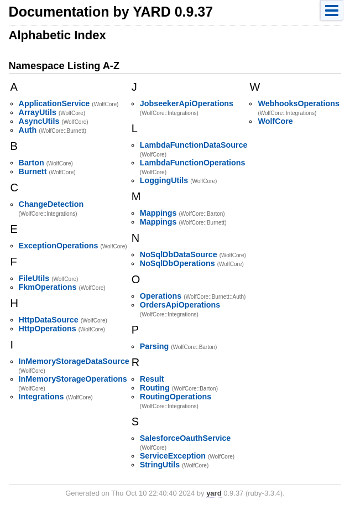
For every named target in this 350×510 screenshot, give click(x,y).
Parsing (154, 346)
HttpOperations (47, 328)
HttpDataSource (49, 319)
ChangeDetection (51, 204)
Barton (31, 162)
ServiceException (173, 455)
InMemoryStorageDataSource (74, 361)
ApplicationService (54, 103)
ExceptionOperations (58, 245)
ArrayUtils (37, 112)
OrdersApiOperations (180, 304)
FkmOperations (48, 287)
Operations (160, 296)
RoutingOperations (175, 396)
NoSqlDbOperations (177, 263)
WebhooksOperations (298, 103)
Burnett (33, 171)
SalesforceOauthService (185, 438)
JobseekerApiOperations (186, 103)
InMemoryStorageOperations (73, 378)
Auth (28, 130)
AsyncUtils (39, 121)
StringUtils (160, 464)
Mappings (158, 213)
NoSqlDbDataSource (178, 254)
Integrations (41, 396)
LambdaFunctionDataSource (194, 144)
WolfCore (275, 121)
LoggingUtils (164, 180)
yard (213, 493)
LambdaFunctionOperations (192, 162)
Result (152, 378)
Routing (155, 387)
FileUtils (34, 278)
